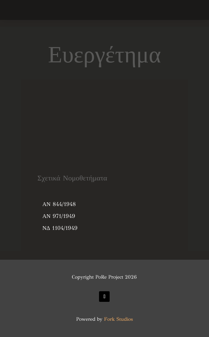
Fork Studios (118, 319)
